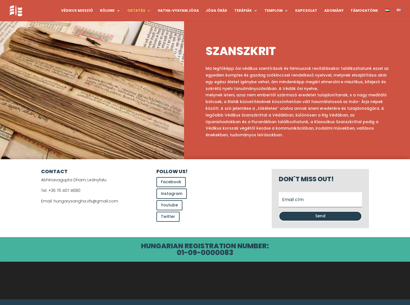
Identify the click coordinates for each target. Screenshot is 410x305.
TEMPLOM (273, 11)
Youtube (169, 205)
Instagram (171, 193)
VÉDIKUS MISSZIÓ (77, 11)
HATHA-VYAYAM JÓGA (178, 11)
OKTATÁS (136, 11)
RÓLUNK (107, 11)
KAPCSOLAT (306, 11)
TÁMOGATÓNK (364, 11)
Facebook (171, 182)
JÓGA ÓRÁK (216, 11)
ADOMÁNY (334, 11)
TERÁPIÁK (243, 11)
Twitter (168, 216)
